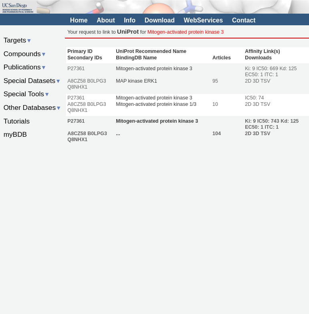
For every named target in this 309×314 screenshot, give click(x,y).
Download (160, 20)
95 (215, 81)
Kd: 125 (288, 68)
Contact (244, 20)
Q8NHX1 (77, 87)
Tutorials (17, 121)
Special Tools (27, 94)
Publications (25, 67)
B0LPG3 (96, 81)
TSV (265, 81)
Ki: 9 (250, 68)
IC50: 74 (254, 98)
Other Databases (33, 107)
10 (215, 104)
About (106, 20)
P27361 (76, 68)
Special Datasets (32, 81)
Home (79, 20)
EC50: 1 (254, 74)
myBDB (15, 134)
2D (248, 81)
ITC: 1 (271, 74)
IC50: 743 (269, 121)
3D (256, 81)
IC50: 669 (268, 68)
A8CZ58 (76, 81)
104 (216, 133)
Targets (18, 40)
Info (129, 20)
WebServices (203, 20)
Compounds (25, 54)
